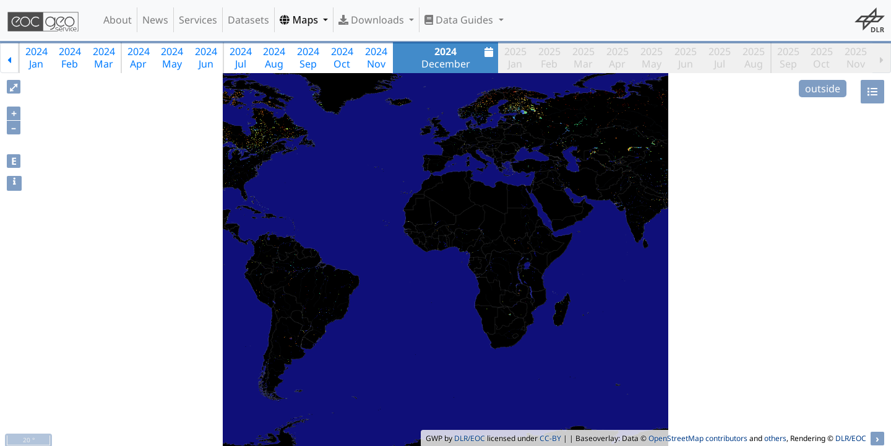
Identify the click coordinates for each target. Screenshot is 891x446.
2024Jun (206, 58)
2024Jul (241, 58)
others (775, 438)
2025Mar (583, 58)
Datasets (248, 20)
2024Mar (104, 58)
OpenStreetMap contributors (697, 438)
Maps (300, 20)
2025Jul (719, 58)
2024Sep (308, 58)
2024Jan (36, 58)
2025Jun (685, 58)
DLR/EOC (469, 438)
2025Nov (856, 58)
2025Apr (617, 58)
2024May (172, 58)
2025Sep (788, 58)
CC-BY (550, 438)
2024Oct (342, 58)
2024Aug (274, 58)
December (459, 58)
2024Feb (70, 58)
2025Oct (822, 58)
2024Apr (138, 58)
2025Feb (549, 58)
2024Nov (376, 58)
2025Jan (515, 58)
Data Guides (460, 20)
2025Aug (753, 58)
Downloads (372, 20)
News (155, 20)
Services (198, 20)
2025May (651, 58)
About (117, 20)
